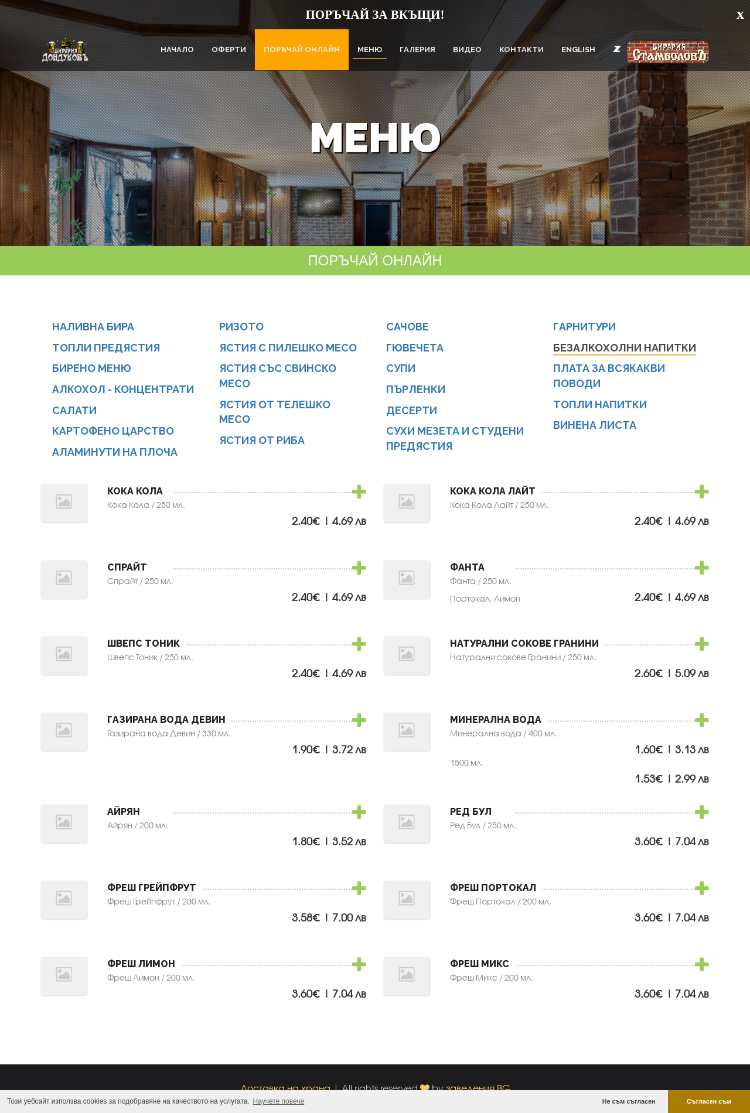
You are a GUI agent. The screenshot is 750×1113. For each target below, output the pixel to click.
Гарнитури (585, 326)
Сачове (408, 326)
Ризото (242, 326)
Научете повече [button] (279, 1101)
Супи (402, 368)
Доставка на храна (285, 1088)
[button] (617, 48)
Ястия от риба (263, 440)
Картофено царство (114, 431)
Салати (75, 410)
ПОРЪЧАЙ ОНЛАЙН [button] (302, 49)
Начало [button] (177, 49)
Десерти (412, 410)
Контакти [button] (521, 49)
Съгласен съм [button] (709, 1101)
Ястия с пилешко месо (289, 348)
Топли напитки (600, 404)
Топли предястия (107, 348)
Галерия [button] (417, 49)
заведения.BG (478, 1088)
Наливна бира (94, 326)
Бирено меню (92, 368)
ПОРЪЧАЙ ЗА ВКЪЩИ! (375, 15)
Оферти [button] (229, 49)
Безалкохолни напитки (625, 348)
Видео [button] (467, 49)
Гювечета (415, 348)
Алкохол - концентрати (124, 389)
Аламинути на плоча (116, 452)
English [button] (578, 49)
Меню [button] (369, 49)
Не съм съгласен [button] (629, 1101)
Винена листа (595, 425)
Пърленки (416, 389)
